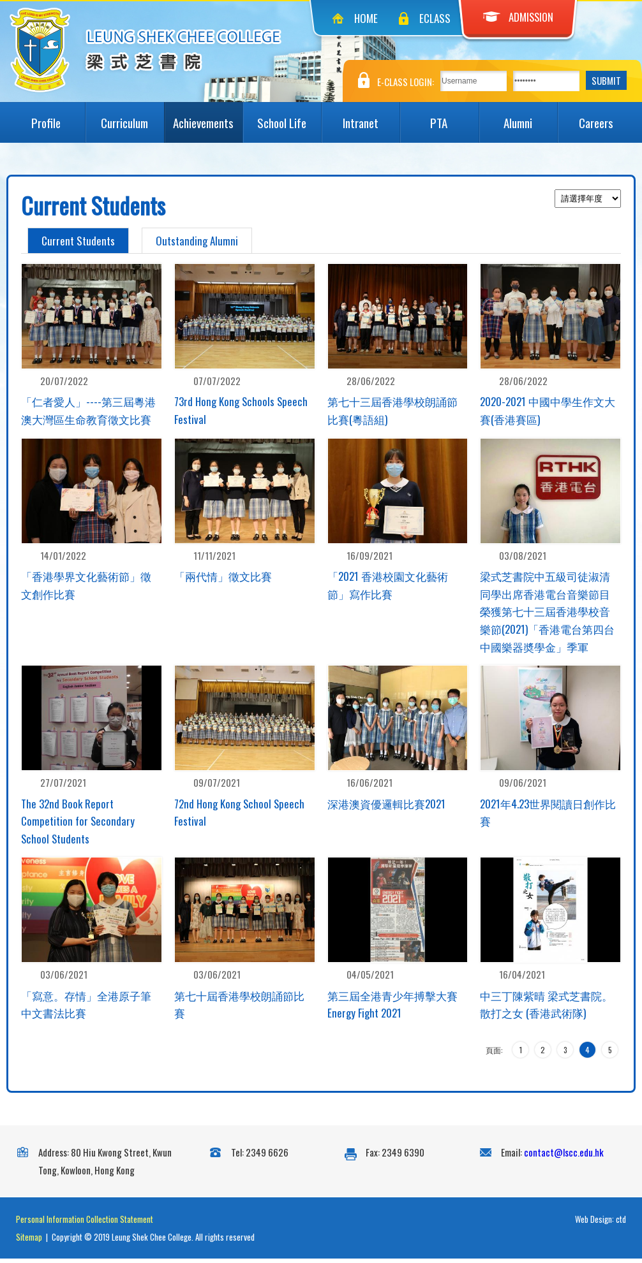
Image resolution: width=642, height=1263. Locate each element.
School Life (289, 116)
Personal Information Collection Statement (84, 1223)
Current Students (78, 241)
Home (366, 18)
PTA (454, 116)
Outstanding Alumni (197, 241)
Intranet (371, 116)
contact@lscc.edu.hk (564, 1157)
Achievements (208, 116)
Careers (607, 116)
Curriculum (132, 116)
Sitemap (29, 1241)
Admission (518, 17)
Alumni (530, 116)
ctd (621, 1223)
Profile (58, 116)
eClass (435, 18)
